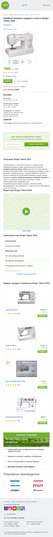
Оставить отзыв (11, 76)
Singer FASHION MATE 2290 (15, 381)
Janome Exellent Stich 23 (14, 417)
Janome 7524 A (11, 345)
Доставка (7, 95)
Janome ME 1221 (11, 310)
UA (23, 5)
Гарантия (7, 119)
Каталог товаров (26, 435)
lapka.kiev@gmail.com (12, 504)
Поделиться (7, 25)
